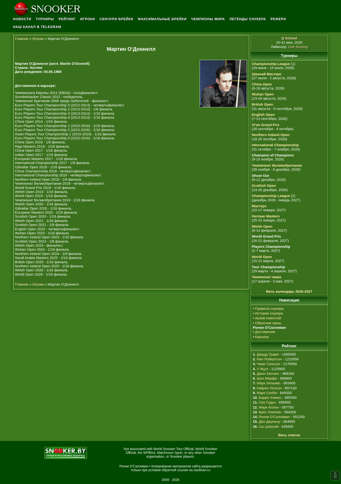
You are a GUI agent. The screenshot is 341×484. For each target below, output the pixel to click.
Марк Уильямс (268, 383)
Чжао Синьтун (268, 364)
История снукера (269, 313)
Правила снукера (269, 308)
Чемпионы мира (208, 19)
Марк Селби (267, 393)
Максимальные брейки (162, 19)
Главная (21, 39)
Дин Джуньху (269, 421)
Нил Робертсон (269, 359)
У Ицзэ (262, 369)
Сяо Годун (267, 402)
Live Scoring (298, 47)
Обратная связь (268, 323)
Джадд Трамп (268, 354)
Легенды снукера (247, 19)
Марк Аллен (269, 407)
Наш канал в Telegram (37, 27)
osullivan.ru (201, 470)
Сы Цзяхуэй (268, 426)
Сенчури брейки (117, 19)
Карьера (262, 337)
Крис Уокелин (270, 412)
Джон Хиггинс (268, 373)
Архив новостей (268, 318)
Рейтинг (67, 19)
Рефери (278, 19)
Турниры (45, 19)
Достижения (265, 332)
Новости (22, 19)
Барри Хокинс (270, 397)
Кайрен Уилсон (269, 388)
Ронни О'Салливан (274, 417)
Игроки (87, 19)
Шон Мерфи (267, 378)
